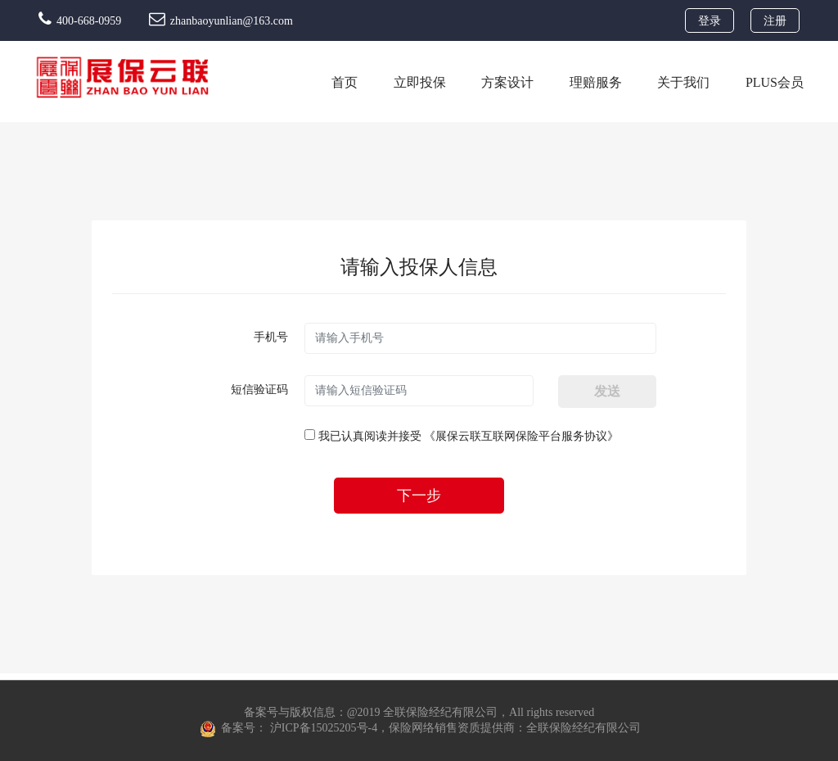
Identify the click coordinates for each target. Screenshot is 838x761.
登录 (709, 21)
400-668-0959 (81, 21)
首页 (344, 82)
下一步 (419, 495)
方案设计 (507, 82)
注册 (775, 21)
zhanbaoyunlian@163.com (221, 21)
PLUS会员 (775, 82)
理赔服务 (596, 82)
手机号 (271, 337)
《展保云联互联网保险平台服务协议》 (521, 436)
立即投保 (420, 82)
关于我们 (683, 82)
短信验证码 (259, 389)
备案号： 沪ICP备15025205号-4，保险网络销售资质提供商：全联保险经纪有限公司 (420, 728)
